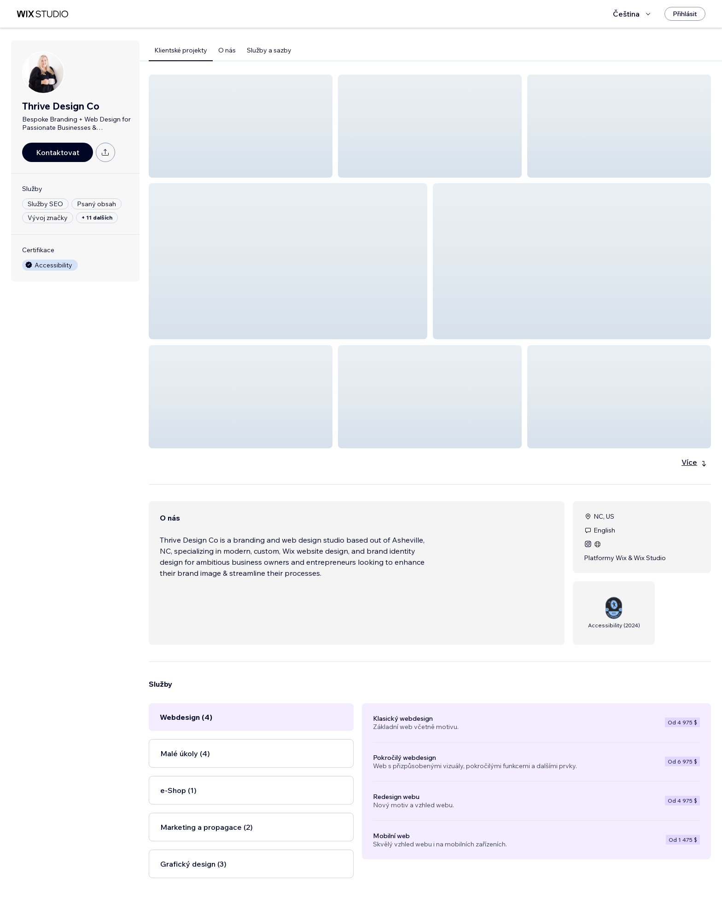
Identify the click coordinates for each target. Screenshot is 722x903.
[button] (240, 126)
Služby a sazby (269, 50)
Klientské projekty (180, 50)
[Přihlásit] (684, 14)
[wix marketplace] (42, 14)
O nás (227, 50)
